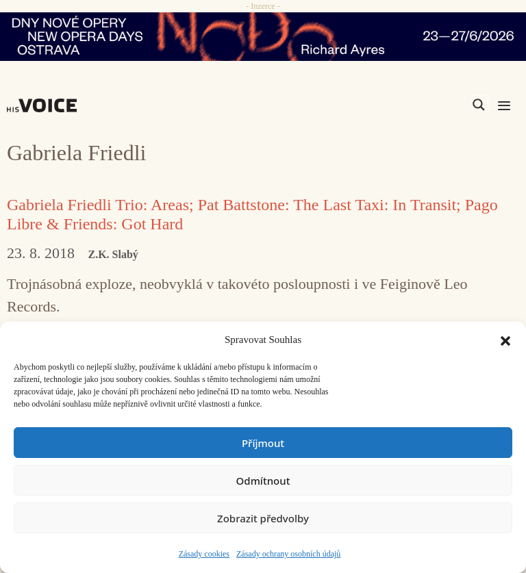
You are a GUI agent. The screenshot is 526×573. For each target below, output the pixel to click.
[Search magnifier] (478, 104)
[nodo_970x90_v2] (263, 36)
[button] (505, 339)
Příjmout (263, 443)
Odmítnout (263, 480)
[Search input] (414, 104)
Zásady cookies (204, 554)
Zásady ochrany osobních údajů (288, 554)
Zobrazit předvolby (263, 518)
